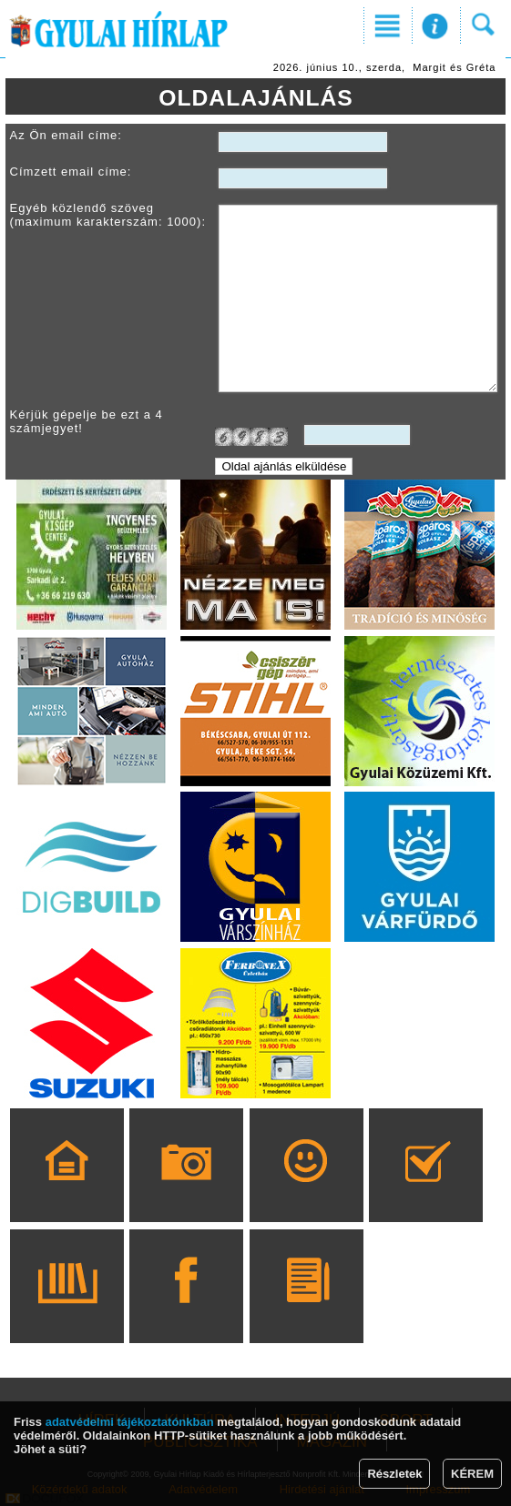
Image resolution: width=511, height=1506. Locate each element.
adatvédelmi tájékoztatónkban (130, 1422)
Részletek (394, 1474)
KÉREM (472, 1474)
